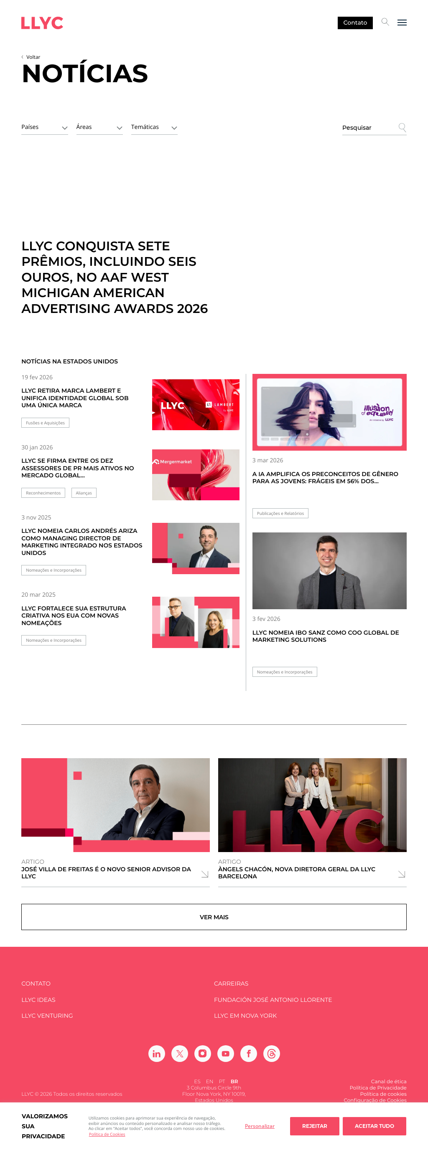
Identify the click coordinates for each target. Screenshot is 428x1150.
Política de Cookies (107, 1134)
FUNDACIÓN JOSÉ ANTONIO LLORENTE (273, 1006)
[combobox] (44, 126)
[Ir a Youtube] (225, 1060)
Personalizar (260, 1126)
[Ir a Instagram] (202, 1060)
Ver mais (214, 920)
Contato (355, 22)
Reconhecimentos (43, 493)
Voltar (33, 57)
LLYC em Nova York (245, 1022)
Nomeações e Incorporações (54, 570)
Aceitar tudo (374, 1126)
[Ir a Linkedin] (156, 1060)
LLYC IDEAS (38, 1006)
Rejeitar (314, 1126)
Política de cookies (383, 1101)
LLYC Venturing (47, 1022)
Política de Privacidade (377, 1095)
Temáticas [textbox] (145, 127)
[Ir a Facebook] (248, 1060)
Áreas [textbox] (84, 127)
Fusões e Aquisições (45, 423)
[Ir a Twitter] (179, 1060)
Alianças (84, 493)
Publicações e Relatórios (280, 513)
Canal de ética (389, 1088)
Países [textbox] (29, 127)
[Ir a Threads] (271, 1060)
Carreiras (231, 990)
